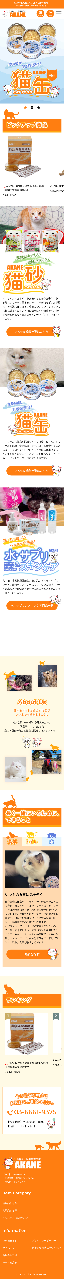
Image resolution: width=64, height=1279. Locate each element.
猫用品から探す (11, 1203)
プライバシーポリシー (44, 1240)
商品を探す (32, 954)
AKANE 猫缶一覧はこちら (32, 470)
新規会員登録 (10, 1255)
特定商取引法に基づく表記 (46, 1247)
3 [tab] (38, 107)
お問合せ (40, 13)
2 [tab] (32, 107)
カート (50, 13)
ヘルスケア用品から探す (16, 1217)
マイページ (9, 1248)
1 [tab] (25, 107)
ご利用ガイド (10, 1240)
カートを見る (10, 1262)
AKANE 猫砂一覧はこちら (32, 331)
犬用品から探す (11, 1210)
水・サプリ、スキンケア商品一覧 (32, 605)
